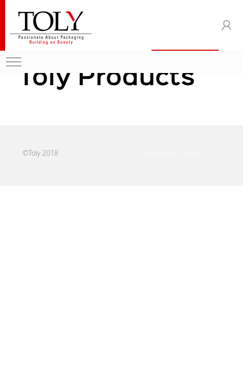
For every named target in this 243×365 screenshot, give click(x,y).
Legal (189, 153)
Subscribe (159, 153)
